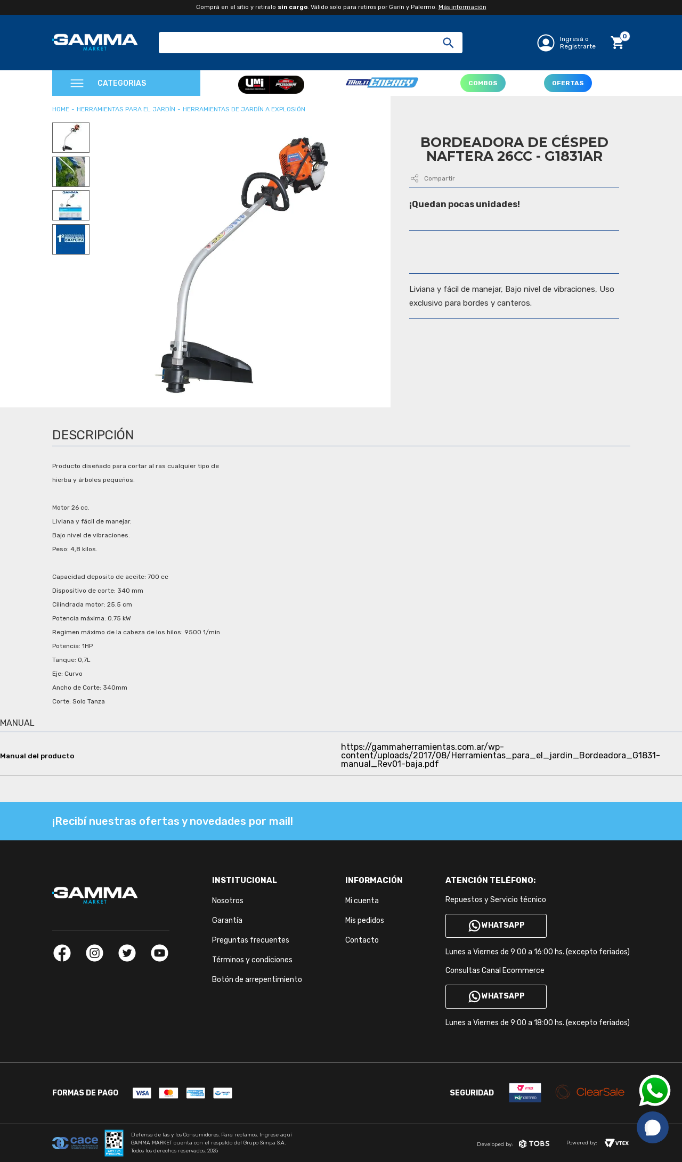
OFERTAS (568, 83)
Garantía (227, 920)
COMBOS (483, 83)
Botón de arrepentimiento (257, 979)
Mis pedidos (364, 920)
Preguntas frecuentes (250, 940)
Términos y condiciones (252, 959)
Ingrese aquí (275, 1135)
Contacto (362, 940)
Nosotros (227, 900)
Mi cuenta (362, 900)
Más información (462, 7)
